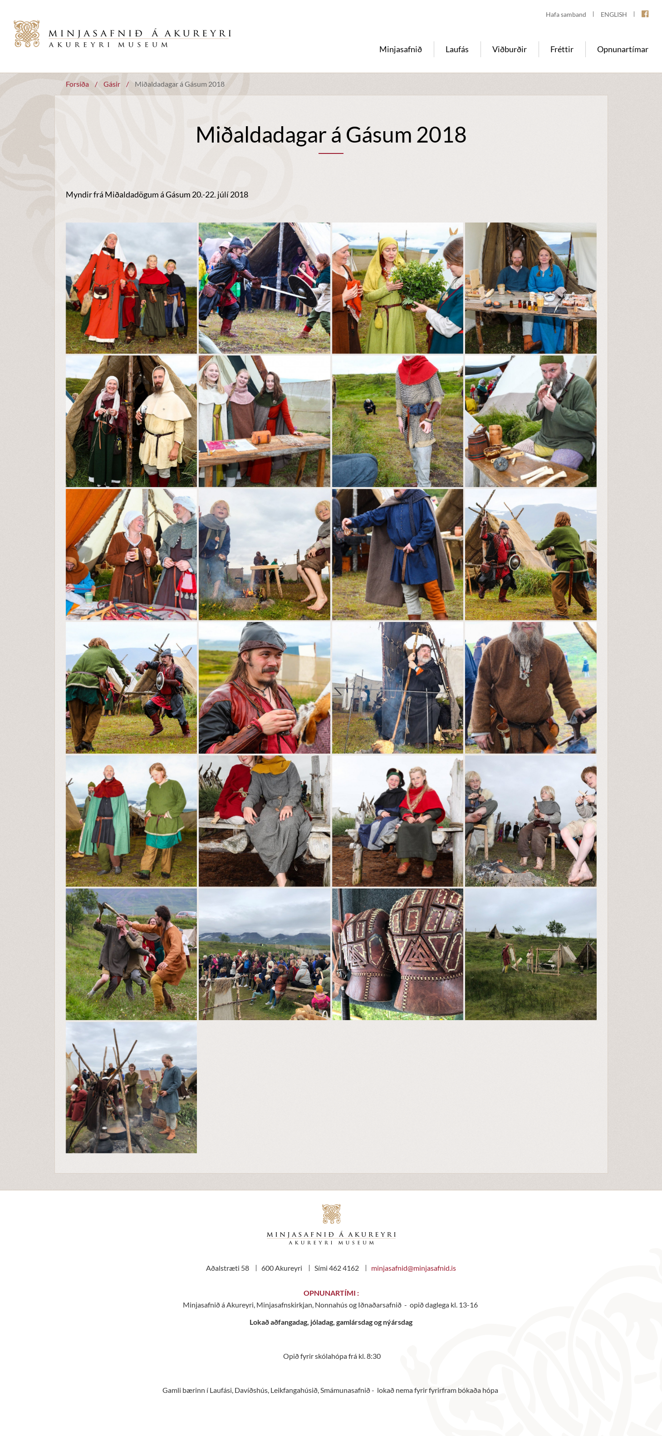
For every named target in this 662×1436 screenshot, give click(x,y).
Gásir (111, 83)
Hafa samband (566, 14)
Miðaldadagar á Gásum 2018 (180, 83)
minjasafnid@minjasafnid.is (413, 1267)
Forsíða (77, 83)
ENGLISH (614, 14)
